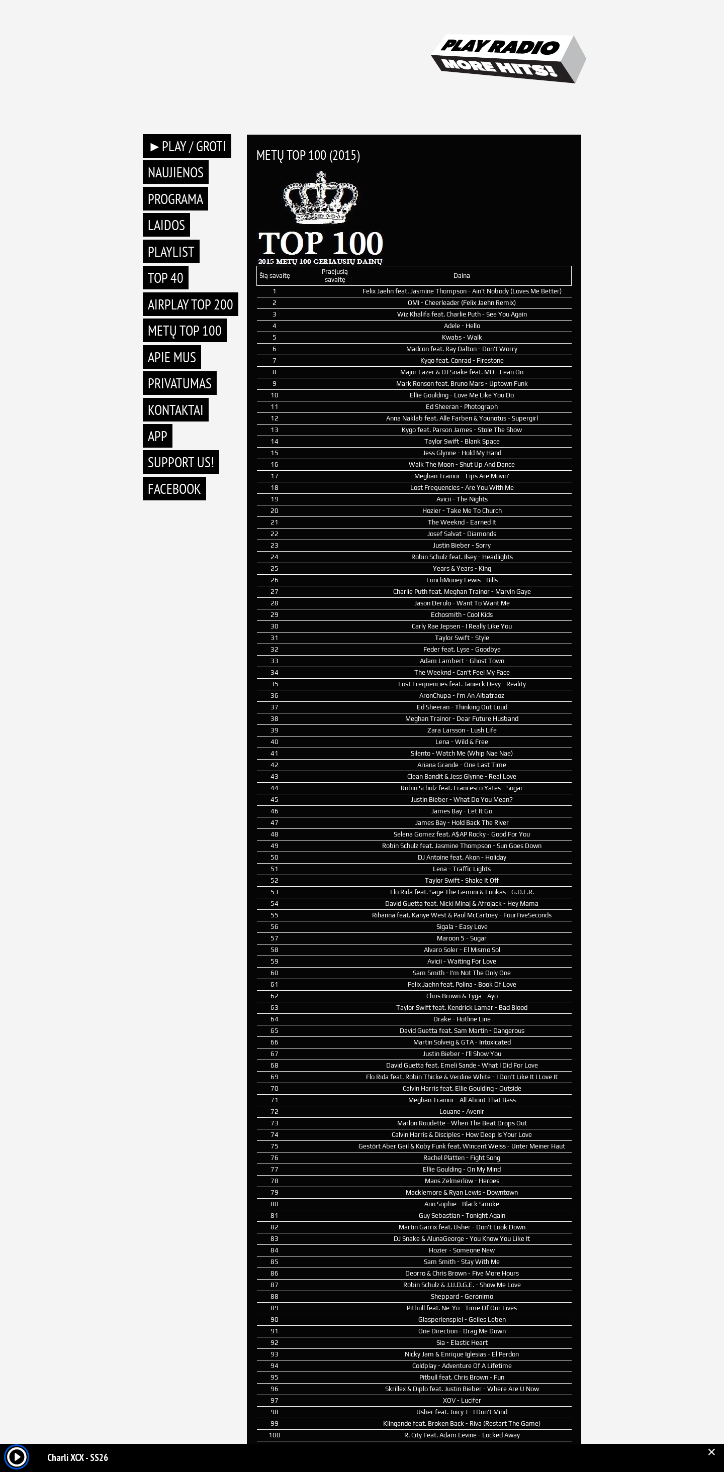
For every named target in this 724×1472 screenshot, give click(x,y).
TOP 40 (166, 277)
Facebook (174, 488)
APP (157, 436)
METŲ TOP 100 (185, 330)
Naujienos (176, 172)
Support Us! (181, 462)
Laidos (166, 225)
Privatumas (180, 383)
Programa (175, 198)
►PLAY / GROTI (187, 146)
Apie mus (172, 357)
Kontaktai (176, 409)
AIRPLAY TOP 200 (190, 304)
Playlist (171, 251)
